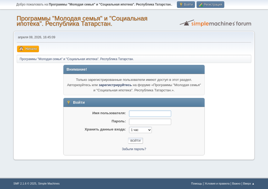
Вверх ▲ (249, 183)
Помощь (196, 183)
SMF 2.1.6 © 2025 (24, 183)
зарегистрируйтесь (115, 85)
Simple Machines (49, 183)
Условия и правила (217, 183)
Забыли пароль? (134, 149)
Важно (236, 183)
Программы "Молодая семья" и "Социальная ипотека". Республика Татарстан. (81, 21)
